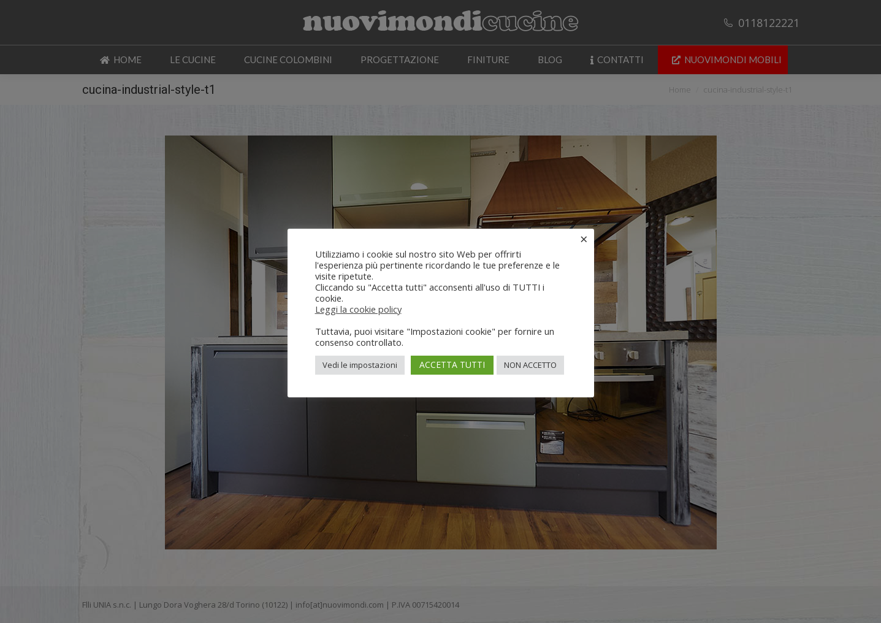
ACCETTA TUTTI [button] (452, 364)
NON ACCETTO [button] (530, 364)
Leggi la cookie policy (358, 309)
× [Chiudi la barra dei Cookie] (584, 238)
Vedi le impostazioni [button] (359, 364)
